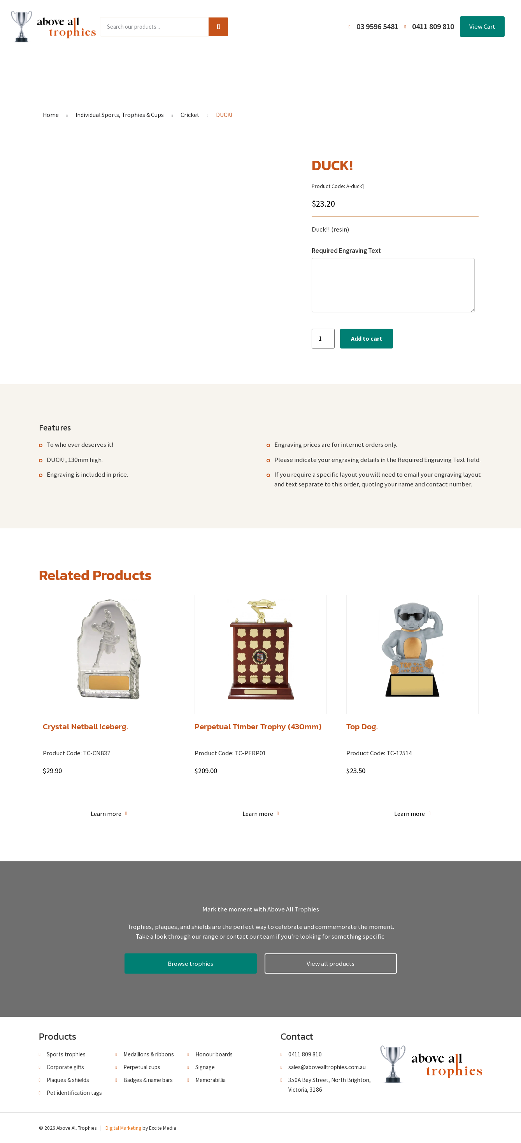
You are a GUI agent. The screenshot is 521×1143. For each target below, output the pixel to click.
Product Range (139, 65)
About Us (257, 65)
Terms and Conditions (315, 65)
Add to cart (366, 338)
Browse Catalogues (202, 65)
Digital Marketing (123, 1128)
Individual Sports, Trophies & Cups (119, 114)
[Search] (218, 26)
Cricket (190, 114)
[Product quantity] (323, 338)
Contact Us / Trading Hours (398, 65)
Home (94, 65)
